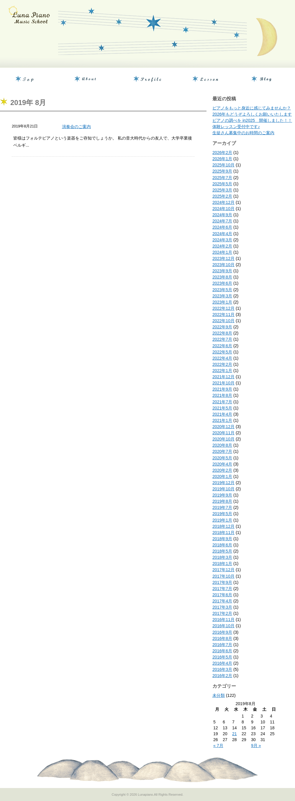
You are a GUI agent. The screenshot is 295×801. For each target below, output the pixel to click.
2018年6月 (222, 545)
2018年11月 (223, 532)
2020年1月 (222, 476)
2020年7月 (222, 451)
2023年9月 (222, 270)
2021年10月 (223, 383)
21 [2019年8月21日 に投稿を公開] (234, 733)
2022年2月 (222, 364)
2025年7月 (222, 177)
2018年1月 (222, 563)
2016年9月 (222, 632)
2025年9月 (222, 171)
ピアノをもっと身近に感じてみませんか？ (251, 108)
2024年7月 (222, 221)
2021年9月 (222, 389)
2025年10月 (223, 165)
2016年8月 (222, 638)
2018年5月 (222, 551)
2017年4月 (222, 601)
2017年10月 (223, 576)
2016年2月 (222, 675)
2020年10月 (223, 439)
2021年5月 (222, 408)
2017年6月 (222, 594)
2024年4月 (222, 233)
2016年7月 (222, 644)
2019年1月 (222, 520)
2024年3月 (222, 239)
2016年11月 (223, 619)
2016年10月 (223, 625)
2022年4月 (222, 358)
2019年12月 (223, 482)
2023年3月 (222, 296)
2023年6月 (222, 283)
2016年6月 (222, 650)
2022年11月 (223, 314)
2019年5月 (222, 513)
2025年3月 (222, 190)
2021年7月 (222, 401)
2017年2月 (222, 613)
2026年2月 (222, 152)
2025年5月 (222, 183)
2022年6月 (222, 345)
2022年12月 (223, 308)
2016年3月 (222, 669)
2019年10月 (223, 489)
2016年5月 (222, 657)
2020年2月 (222, 470)
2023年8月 (222, 277)
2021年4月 (222, 414)
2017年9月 (222, 582)
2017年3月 (222, 607)
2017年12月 (223, 569)
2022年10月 (223, 320)
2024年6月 (222, 227)
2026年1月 (222, 158)
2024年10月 (223, 208)
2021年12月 (223, 376)
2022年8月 (222, 333)
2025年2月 (222, 196)
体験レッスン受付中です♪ (236, 126)
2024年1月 (222, 252)
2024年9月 (222, 214)
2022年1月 (222, 370)
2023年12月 (223, 258)
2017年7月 (222, 588)
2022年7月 (222, 339)
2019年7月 (222, 507)
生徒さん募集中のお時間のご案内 (243, 132)
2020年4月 (222, 464)
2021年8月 (222, 395)
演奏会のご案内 (76, 126)
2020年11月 (223, 432)
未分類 (218, 695)
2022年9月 (222, 327)
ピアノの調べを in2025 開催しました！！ (252, 120)
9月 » (256, 745)
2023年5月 (222, 289)
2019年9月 (222, 495)
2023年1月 (222, 302)
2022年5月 (222, 352)
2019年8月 (222, 501)
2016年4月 (222, 663)
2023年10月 (223, 264)
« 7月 (218, 745)
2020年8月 (222, 445)
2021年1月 (222, 420)
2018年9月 (222, 538)
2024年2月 (222, 246)
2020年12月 (223, 426)
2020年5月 (222, 458)
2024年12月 (223, 202)
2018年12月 (223, 526)
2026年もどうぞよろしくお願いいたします (252, 114)
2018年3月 (222, 557)
